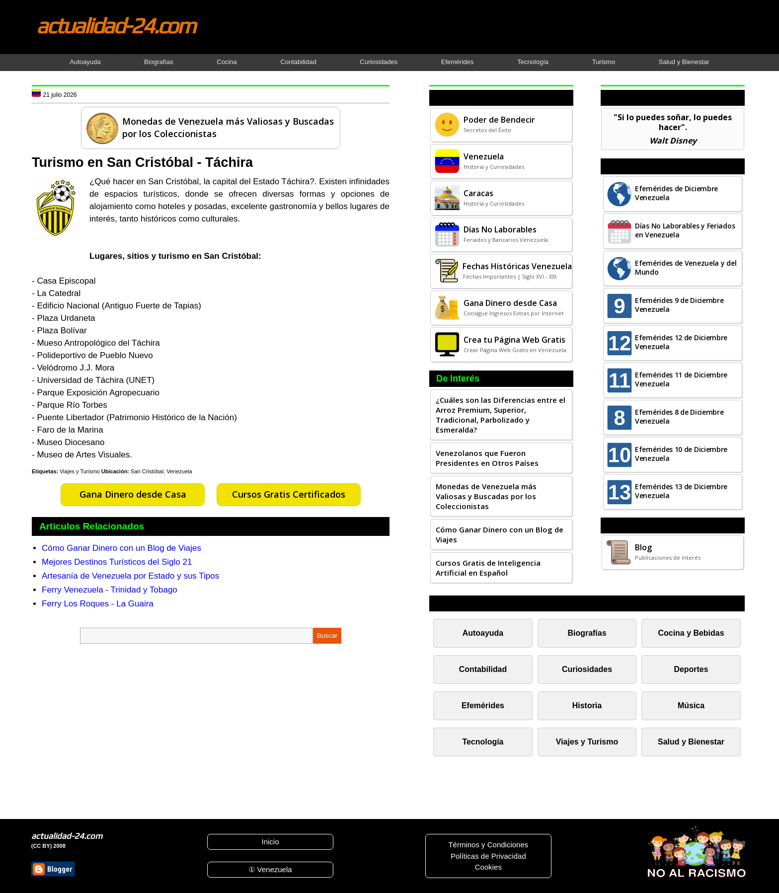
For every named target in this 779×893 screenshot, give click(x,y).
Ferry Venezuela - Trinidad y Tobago (109, 590)
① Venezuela (270, 869)
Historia (587, 705)
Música (691, 705)
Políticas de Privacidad (488, 856)
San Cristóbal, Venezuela (161, 471)
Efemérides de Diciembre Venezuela (676, 193)
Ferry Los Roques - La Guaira (98, 603)
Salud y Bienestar (684, 62)
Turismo (603, 62)
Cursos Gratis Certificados (288, 494)
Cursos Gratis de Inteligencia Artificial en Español (488, 568)
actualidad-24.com (115, 25)
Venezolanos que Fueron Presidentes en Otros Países (487, 458)
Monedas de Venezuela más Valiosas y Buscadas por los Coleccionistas (486, 496)
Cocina (226, 62)
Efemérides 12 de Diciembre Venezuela (681, 342)
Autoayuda (85, 62)
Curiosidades (378, 62)
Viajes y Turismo (80, 471)
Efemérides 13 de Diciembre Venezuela (681, 491)
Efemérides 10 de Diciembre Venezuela (681, 454)
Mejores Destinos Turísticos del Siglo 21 (117, 562)
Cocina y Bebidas (691, 633)
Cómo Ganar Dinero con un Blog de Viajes (121, 548)
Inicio (270, 841)
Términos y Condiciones (488, 844)
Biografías (158, 62)
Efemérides (457, 62)
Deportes (691, 669)
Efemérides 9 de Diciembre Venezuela (679, 305)
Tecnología (532, 62)
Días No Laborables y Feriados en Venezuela (685, 230)
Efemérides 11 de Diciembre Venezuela (681, 379)
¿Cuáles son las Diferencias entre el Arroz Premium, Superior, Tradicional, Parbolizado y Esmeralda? (500, 415)
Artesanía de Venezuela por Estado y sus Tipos (130, 576)
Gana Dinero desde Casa (132, 494)
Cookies (488, 867)
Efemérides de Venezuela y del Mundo (685, 267)
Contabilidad (298, 62)
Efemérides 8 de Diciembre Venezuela (679, 416)
